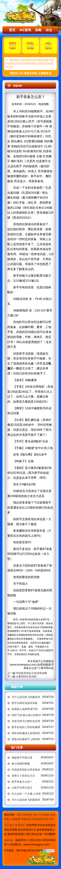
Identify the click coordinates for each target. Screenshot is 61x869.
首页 (12, 30)
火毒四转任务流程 (26, 676)
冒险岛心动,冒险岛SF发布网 (20, 13)
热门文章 (17, 747)
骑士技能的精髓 (21, 763)
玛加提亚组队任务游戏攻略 (31, 673)
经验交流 (26, 819)
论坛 (49, 30)
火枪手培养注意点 (22, 787)
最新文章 (17, 687)
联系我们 (20, 825)
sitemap (8, 840)
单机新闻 (37, 819)
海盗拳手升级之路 (22, 757)
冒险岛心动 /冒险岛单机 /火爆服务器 (31, 73)
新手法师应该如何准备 (25, 703)
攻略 (38, 30)
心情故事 (15, 819)
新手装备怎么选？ (22, 781)
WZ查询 (25, 30)
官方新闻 (44, 814)
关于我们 (9, 825)
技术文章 (48, 819)
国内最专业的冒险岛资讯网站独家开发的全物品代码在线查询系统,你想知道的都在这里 (30, 63)
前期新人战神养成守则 (25, 709)
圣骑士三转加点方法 (23, 775)
